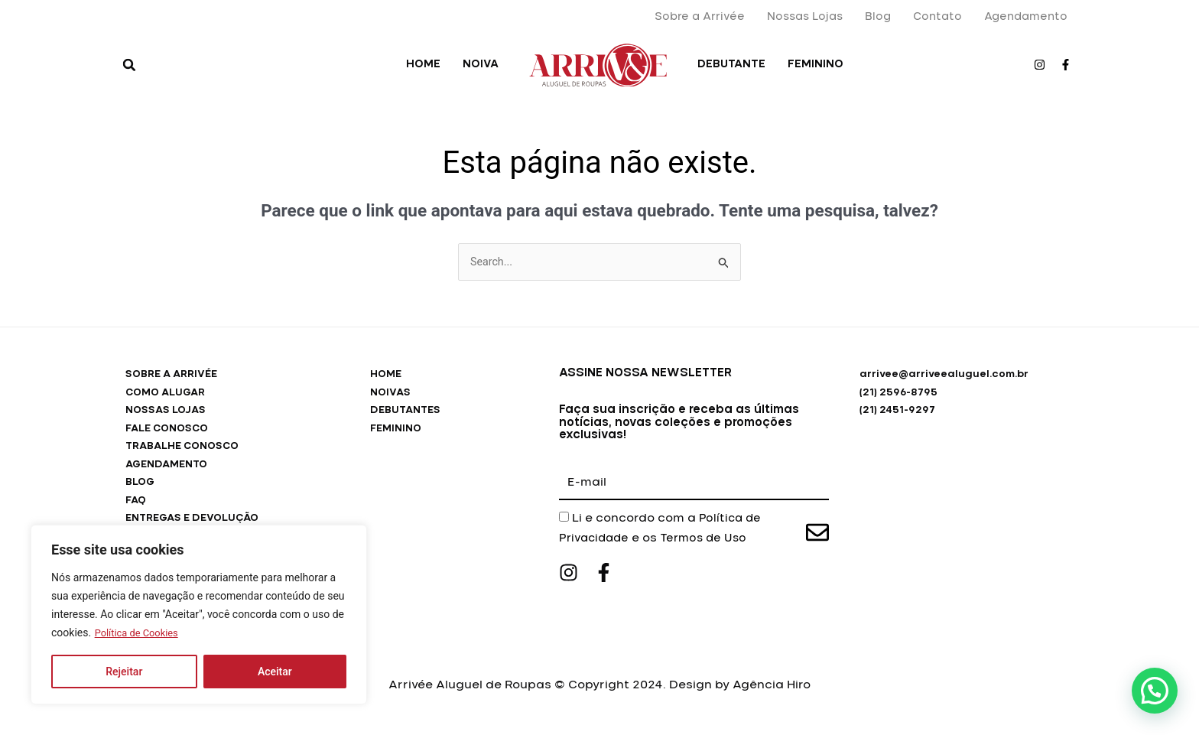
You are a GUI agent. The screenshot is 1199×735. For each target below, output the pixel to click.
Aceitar (275, 671)
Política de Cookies (140, 633)
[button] (129, 65)
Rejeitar (124, 671)
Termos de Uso (710, 539)
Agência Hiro (772, 696)
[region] (199, 614)
